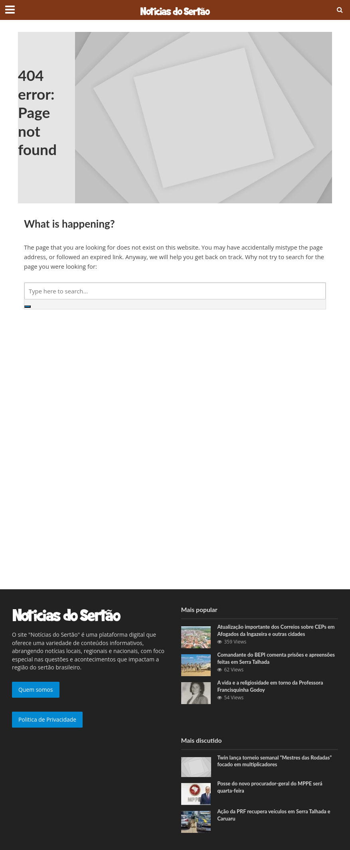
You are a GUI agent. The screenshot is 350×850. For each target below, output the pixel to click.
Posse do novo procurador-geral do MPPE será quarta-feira (270, 787)
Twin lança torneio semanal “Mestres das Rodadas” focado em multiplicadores (275, 761)
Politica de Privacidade (47, 719)
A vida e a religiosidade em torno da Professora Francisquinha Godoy (270, 686)
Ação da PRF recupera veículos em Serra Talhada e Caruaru (274, 815)
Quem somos (35, 689)
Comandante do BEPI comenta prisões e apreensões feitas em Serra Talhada (276, 658)
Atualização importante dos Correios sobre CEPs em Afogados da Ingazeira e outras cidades (276, 630)
